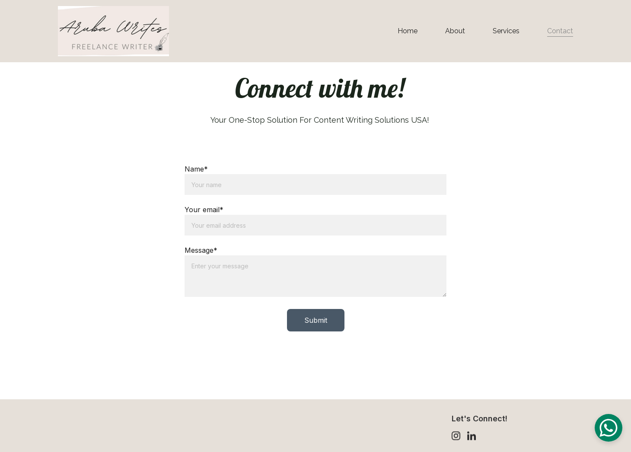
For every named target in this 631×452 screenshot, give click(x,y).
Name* (196, 170)
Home (407, 31)
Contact (560, 31)
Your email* (204, 210)
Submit (315, 321)
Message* (201, 251)
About (455, 31)
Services (506, 31)
